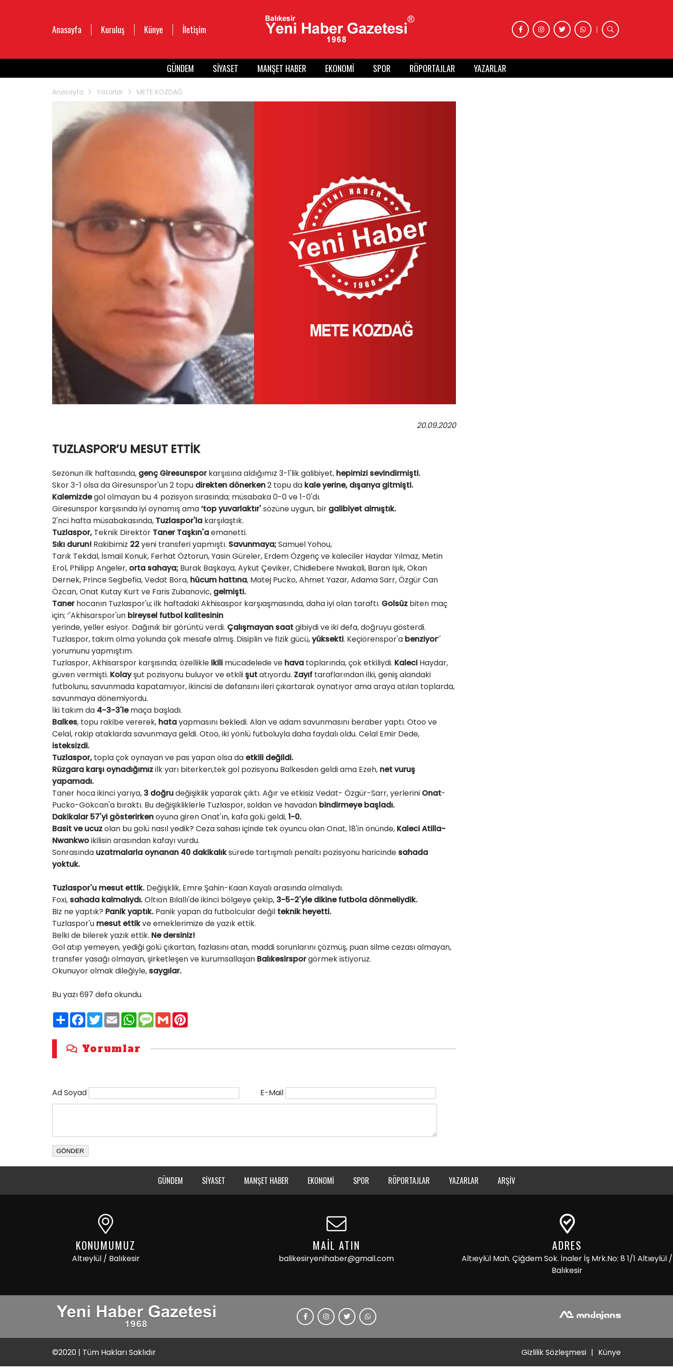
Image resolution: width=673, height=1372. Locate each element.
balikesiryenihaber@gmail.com (336, 1264)
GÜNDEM (180, 68)
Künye (153, 29)
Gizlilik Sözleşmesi (553, 1358)
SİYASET (225, 68)
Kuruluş (113, 29)
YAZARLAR (490, 68)
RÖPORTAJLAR (432, 68)
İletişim (194, 29)
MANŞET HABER (281, 68)
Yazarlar (110, 92)
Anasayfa (67, 29)
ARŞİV (506, 1186)
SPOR (382, 68)
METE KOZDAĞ (159, 92)
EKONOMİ (339, 68)
